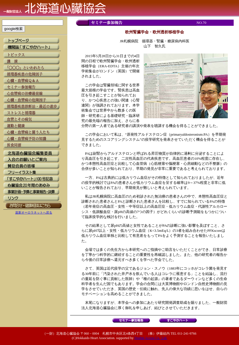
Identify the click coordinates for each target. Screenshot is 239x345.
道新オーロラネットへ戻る (33, 212)
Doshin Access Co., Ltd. (150, 338)
